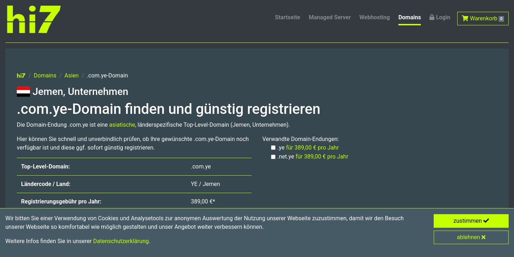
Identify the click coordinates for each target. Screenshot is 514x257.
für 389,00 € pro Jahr (312, 147)
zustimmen (471, 220)
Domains (409, 17)
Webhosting (374, 17)
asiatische (122, 124)
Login (439, 17)
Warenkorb (483, 18)
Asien (72, 75)
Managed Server (330, 17)
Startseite (287, 17)
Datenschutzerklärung (121, 241)
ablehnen (471, 237)
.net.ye (312, 156)
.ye (308, 147)
